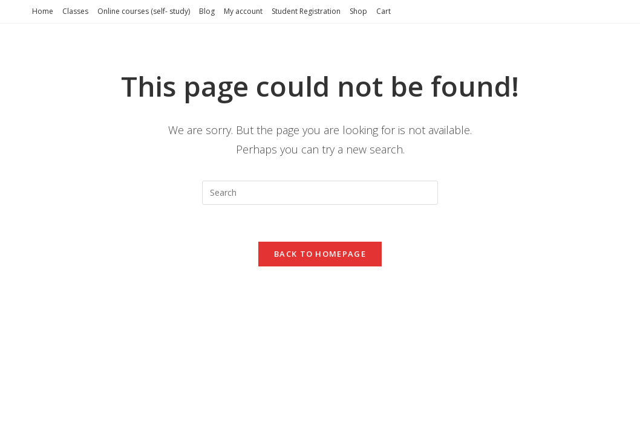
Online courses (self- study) (143, 11)
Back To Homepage (320, 253)
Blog (207, 11)
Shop (358, 11)
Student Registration (306, 11)
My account (243, 11)
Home (42, 11)
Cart (383, 11)
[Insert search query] (320, 193)
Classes (75, 11)
